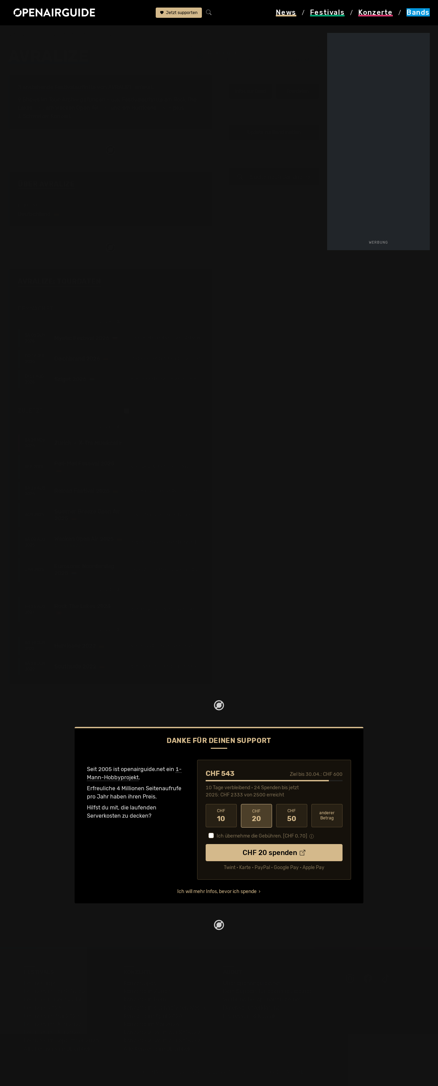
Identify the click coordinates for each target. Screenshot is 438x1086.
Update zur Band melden (274, 133)
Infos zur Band (250, 91)
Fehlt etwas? (191, 282)
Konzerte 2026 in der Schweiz (162, 1040)
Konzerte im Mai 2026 (151, 1024)
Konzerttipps (140, 983)
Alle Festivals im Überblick (57, 1049)
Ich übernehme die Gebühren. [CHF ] (262, 836)
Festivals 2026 (43, 1007)
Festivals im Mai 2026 (51, 1016)
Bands (48, 35)
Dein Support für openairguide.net (267, 991)
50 (291, 815)
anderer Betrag (327, 815)
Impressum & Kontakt (250, 1016)
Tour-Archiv (64, 99)
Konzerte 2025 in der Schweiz (162, 1032)
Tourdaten (297, 91)
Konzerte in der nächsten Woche (165, 1007)
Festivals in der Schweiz (55, 991)
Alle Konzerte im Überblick (157, 1049)
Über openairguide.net (252, 983)
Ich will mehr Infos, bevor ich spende (217, 891)
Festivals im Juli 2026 (52, 1032)
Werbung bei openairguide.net (262, 999)
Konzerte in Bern (145, 999)
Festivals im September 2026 (61, 1040)
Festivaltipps (40, 983)
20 (256, 815)
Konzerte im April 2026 (153, 1016)
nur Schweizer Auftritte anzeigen (164, 411)
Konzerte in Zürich (147, 991)
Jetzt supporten (178, 13)
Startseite (20, 35)
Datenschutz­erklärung (252, 1007)
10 (221, 815)
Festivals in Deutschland (55, 999)
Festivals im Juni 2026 (53, 1024)
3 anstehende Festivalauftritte (57, 87)
